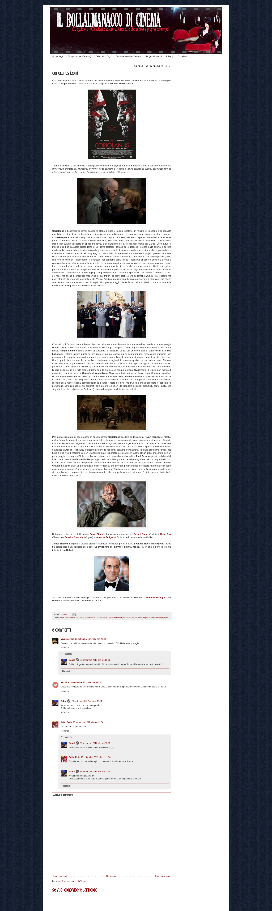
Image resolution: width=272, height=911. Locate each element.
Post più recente (60, 876)
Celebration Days (104, 56)
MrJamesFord (67, 639)
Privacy (169, 56)
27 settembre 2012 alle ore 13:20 (95, 771)
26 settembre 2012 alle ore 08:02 (95, 660)
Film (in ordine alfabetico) (79, 56)
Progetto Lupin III (154, 56)
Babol (72, 660)
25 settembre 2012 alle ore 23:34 (90, 639)
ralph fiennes (128, 617)
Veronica (65, 682)
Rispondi (65, 647)
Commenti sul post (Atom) (73, 881)
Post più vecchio (162, 876)
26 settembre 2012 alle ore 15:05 (95, 743)
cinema (72, 617)
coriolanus (80, 617)
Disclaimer (182, 56)
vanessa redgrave (142, 617)
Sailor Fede (66, 722)
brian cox (64, 617)
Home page (57, 56)
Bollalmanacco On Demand (128, 56)
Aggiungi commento (63, 795)
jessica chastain (115, 617)
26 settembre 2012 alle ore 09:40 (85, 682)
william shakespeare (159, 617)
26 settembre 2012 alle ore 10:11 (86, 701)
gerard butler (91, 617)
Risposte (68, 654)
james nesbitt (102, 617)
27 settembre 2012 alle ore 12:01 (96, 757)
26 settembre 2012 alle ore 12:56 (88, 722)
